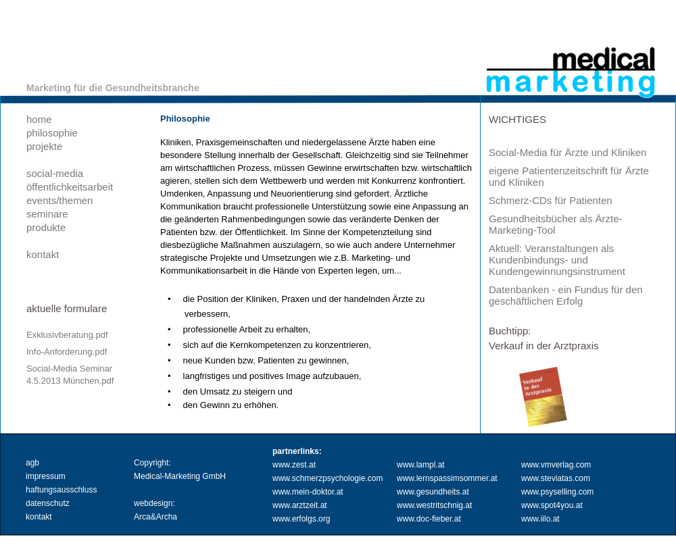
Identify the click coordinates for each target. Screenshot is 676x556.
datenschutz (48, 503)
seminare (47, 214)
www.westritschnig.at (434, 505)
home (39, 119)
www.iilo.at (540, 519)
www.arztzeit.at (299, 505)
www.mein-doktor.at (307, 492)
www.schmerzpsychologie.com (327, 478)
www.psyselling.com (557, 492)
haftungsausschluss (61, 490)
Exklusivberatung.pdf (67, 335)
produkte (46, 227)
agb (32, 462)
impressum (46, 476)
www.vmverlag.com (556, 465)
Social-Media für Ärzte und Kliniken (567, 152)
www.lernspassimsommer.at (447, 478)
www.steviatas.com (555, 478)
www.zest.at (294, 465)
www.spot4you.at (552, 505)
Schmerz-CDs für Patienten (550, 200)
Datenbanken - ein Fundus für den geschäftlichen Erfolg (566, 295)
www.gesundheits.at (433, 492)
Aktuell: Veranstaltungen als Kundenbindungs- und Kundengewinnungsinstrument (557, 260)
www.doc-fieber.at (429, 519)
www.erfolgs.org (301, 519)
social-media (54, 173)
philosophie (52, 132)
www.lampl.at (421, 465)
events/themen (59, 200)
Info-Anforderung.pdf (66, 352)
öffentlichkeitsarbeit (69, 187)
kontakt (42, 254)
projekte (44, 146)
